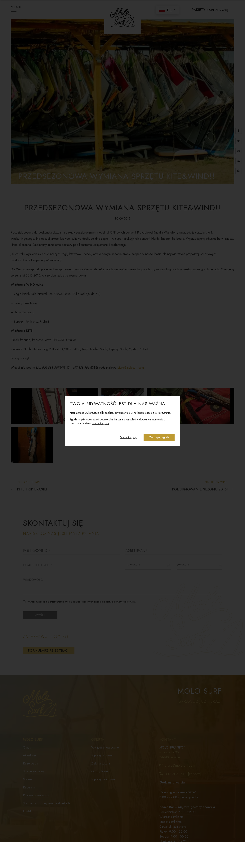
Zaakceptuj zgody (159, 437)
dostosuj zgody (100, 423)
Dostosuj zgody (127, 437)
